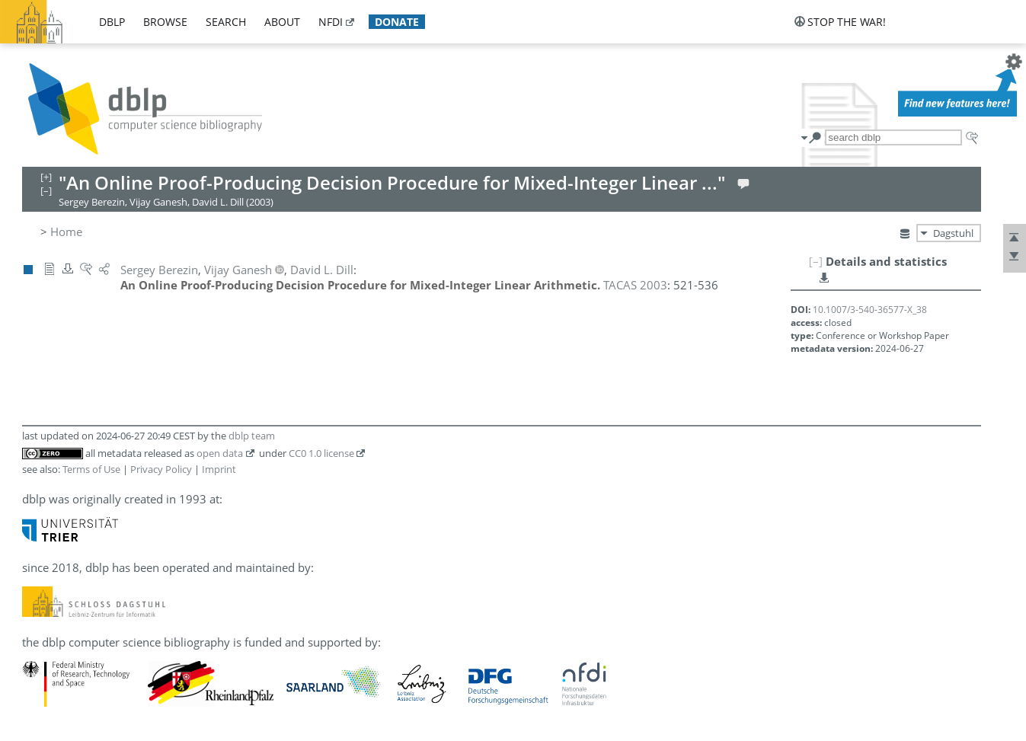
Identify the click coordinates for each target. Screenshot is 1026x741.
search (226, 21)
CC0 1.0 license (321, 453)
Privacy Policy (161, 469)
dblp (112, 21)
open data (220, 453)
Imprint (219, 469)
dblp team (252, 435)
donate (397, 21)
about (282, 21)
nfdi (330, 21)
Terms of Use (91, 469)
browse (165, 21)
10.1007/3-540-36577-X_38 (870, 309)
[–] (816, 261)
